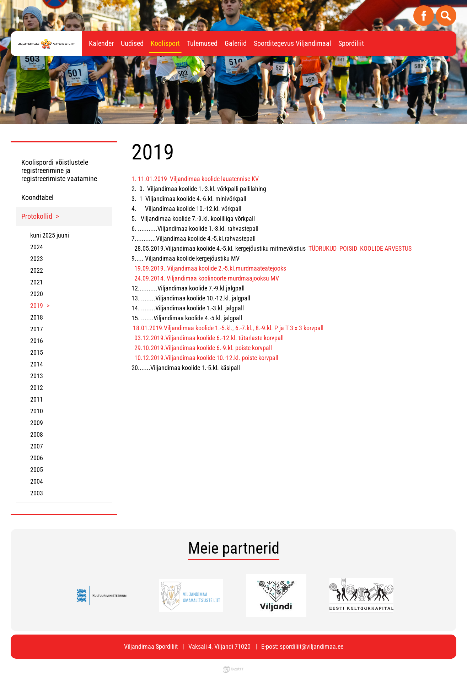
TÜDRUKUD (322, 248)
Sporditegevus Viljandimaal (292, 43)
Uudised (132, 43)
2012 (36, 387)
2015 (36, 352)
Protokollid (36, 216)
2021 (36, 282)
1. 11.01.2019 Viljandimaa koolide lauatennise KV (195, 179)
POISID (348, 248)
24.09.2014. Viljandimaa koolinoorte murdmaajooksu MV (206, 278)
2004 (36, 481)
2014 (36, 364)
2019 (36, 305)
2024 (36, 247)
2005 (36, 469)
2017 (36, 329)
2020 (36, 294)
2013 (36, 376)
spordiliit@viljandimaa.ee (311, 646)
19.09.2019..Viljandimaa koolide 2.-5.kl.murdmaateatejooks (210, 268)
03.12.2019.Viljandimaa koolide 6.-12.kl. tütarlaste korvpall (209, 338)
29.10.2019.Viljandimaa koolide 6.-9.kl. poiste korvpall (202, 348)
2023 (36, 258)
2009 (36, 422)
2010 (36, 411)
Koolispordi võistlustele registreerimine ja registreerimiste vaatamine (59, 170)
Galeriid (236, 43)
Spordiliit (351, 43)
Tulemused (202, 43)
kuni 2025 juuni (49, 235)
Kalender (101, 43)
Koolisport (165, 43)
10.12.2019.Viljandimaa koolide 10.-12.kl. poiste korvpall (206, 357)
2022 (36, 270)
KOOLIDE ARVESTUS (386, 248)
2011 (36, 399)
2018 (36, 317)
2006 (36, 458)
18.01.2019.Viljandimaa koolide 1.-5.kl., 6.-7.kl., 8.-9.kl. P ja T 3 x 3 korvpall (228, 328)
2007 (36, 446)
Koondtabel (37, 197)
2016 (36, 340)
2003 (36, 493)
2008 (36, 434)
